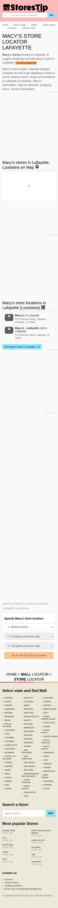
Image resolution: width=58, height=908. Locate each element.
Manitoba (27, 709)
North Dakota (26, 787)
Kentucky (27, 698)
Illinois (7, 777)
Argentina (8, 709)
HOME (11, 674)
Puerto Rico (48, 723)
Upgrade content (12, 886)
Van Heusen (7, 846)
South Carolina (45, 741)
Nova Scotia (29, 792)
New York (27, 770)
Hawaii (6, 770)
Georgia (7, 766)
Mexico (26, 720)
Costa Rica (8, 749)
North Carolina (26, 781)
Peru (44, 713)
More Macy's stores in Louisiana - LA (22, 347)
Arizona (7, 713)
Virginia (46, 767)
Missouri (27, 735)
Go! (51, 15)
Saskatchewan (48, 736)
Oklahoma (47, 698)
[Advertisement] (29, 123)
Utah (44, 760)
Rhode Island (45, 731)
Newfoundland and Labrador (29, 775)
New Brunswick (27, 751)
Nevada (26, 746)
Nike (36, 856)
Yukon (45, 789)
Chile (6, 734)
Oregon (46, 705)
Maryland (28, 713)
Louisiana (27, 701)
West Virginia (45, 776)
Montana (27, 739)
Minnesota (28, 728)
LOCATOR (35, 674)
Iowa (5, 785)
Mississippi (28, 731)
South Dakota (45, 747)
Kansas (7, 789)
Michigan (27, 724)
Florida (7, 762)
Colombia (8, 738)
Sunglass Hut (38, 841)
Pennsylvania (48, 709)
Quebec (46, 726)
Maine (25, 705)
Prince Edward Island (48, 718)
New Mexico (28, 766)
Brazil (6, 720)
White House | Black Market (41, 833)
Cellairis (36, 848)
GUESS (7, 853)
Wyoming (46, 785)
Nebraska (27, 743)
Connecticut (9, 745)
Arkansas (8, 716)
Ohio (25, 796)
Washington (48, 771)
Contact (7, 879)
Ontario (46, 701)
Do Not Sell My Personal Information (21, 889)
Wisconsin (47, 781)
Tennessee (47, 752)
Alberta (7, 705)
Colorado (8, 741)
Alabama (7, 698)
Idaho (6, 774)
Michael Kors (8, 832)
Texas (45, 756)
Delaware (8, 752)
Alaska (6, 701)
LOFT (7, 860)
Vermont (46, 764)
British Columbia (6, 725)
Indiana (7, 781)
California (8, 730)
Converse (36, 863)
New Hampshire (27, 757)
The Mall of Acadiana (26, 63)
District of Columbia (8, 757)
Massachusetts (29, 716)
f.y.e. (7, 839)
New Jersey (28, 762)
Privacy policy (10, 883)
